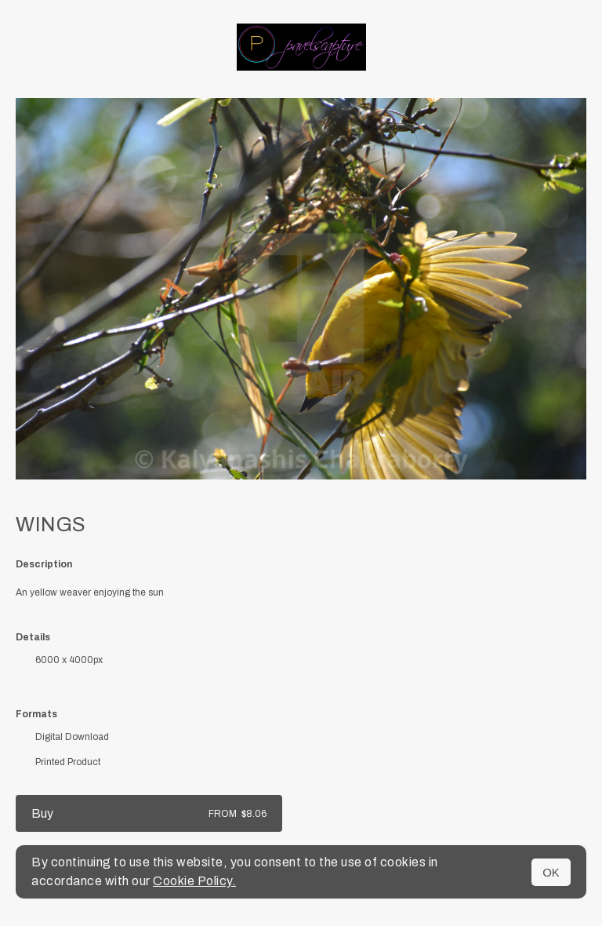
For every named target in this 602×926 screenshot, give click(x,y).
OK (551, 872)
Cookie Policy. (194, 881)
